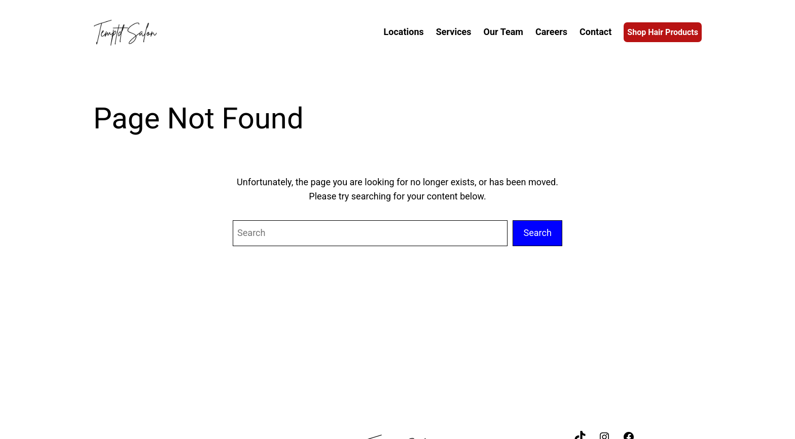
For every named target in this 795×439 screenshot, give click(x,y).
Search (537, 232)
